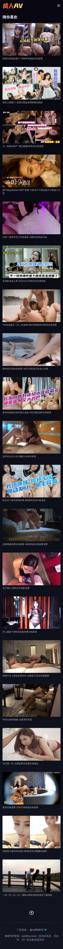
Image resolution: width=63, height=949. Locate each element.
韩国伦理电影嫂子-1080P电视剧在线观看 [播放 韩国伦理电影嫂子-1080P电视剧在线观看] (22, 58)
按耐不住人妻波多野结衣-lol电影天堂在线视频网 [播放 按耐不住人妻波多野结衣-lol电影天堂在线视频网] (25, 675)
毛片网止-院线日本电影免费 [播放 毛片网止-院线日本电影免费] (16, 588)
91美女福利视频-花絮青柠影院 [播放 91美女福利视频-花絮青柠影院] (17, 719)
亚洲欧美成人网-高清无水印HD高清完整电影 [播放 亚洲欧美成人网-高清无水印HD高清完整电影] (24, 281)
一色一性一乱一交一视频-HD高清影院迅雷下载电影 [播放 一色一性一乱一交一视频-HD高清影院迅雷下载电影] (27, 895)
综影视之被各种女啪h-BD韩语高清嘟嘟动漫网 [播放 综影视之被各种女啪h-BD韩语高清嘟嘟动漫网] (24, 851)
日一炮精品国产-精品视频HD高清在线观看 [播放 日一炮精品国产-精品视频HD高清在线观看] (23, 146)
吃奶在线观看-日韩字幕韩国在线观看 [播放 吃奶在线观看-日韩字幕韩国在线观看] (20, 807)
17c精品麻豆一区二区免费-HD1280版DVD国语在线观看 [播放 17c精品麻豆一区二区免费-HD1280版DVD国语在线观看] (29, 324)
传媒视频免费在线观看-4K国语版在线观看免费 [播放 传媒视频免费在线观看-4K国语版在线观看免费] (25, 544)
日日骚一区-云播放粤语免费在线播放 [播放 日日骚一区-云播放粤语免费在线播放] (20, 763)
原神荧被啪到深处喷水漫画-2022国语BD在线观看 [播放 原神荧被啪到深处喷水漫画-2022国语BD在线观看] (26, 412)
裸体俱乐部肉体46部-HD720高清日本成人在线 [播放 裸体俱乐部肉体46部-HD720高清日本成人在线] (25, 368)
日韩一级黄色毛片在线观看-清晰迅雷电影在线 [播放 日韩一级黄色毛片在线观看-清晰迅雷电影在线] (24, 237)
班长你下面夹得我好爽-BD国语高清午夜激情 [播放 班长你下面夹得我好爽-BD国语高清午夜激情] (24, 500)
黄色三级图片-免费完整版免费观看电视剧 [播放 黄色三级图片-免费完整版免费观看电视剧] (22, 102)
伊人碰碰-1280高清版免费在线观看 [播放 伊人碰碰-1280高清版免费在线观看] (19, 631)
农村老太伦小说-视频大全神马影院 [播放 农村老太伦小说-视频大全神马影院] (19, 456)
